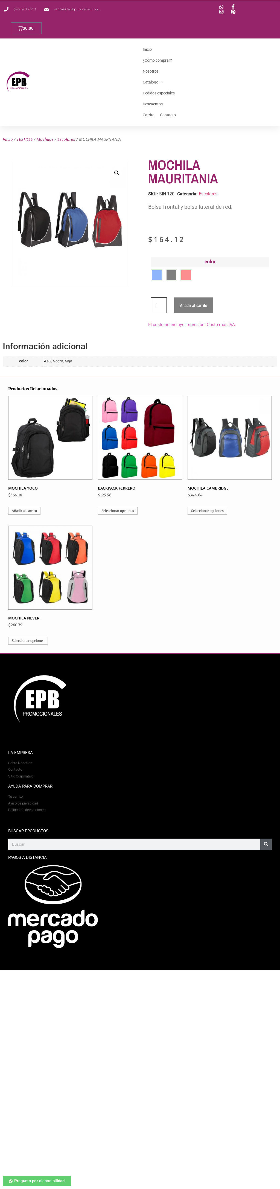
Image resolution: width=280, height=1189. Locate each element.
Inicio (147, 49)
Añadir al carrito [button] (24, 513)
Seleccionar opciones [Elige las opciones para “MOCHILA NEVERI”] (28, 643)
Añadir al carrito (193, 308)
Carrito (148, 115)
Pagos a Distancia (27, 859)
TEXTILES (25, 139)
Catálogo (153, 82)
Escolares (66, 139)
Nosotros (151, 71)
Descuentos (153, 104)
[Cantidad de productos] (159, 307)
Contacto (168, 115)
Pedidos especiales (159, 93)
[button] (117, 173)
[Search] (266, 846)
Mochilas (45, 139)
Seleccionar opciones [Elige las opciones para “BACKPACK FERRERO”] (117, 513)
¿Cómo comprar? (157, 60)
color (210, 261)
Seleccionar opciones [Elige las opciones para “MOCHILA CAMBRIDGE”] (207, 513)
